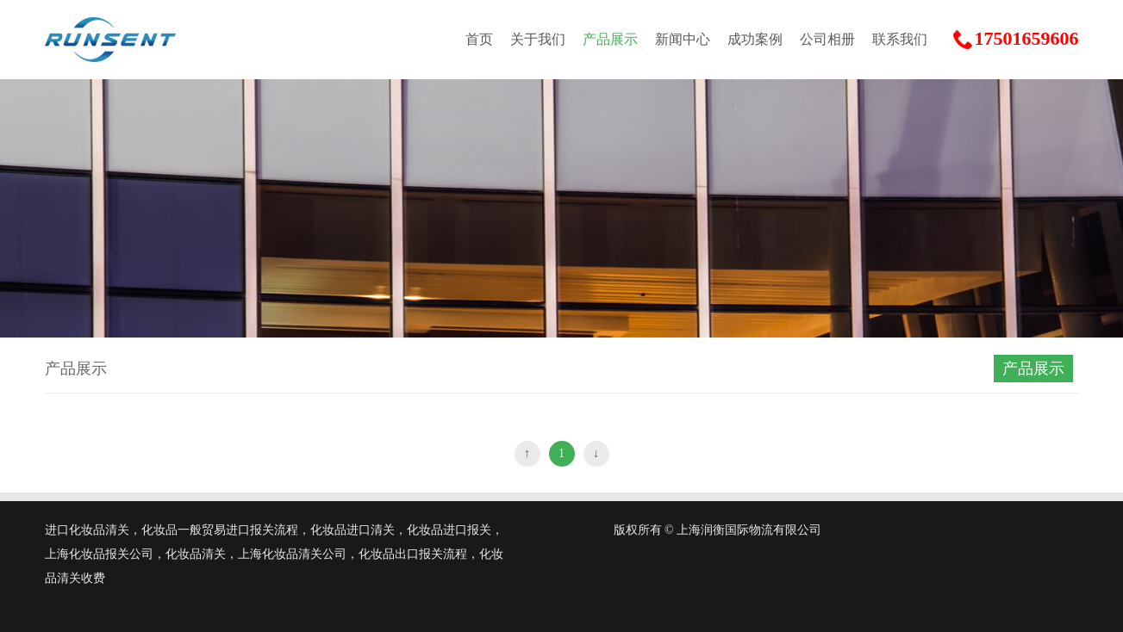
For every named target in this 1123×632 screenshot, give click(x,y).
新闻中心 (682, 39)
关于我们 (537, 39)
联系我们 (899, 39)
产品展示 (610, 39)
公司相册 (827, 39)
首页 (479, 39)
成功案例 (755, 39)
